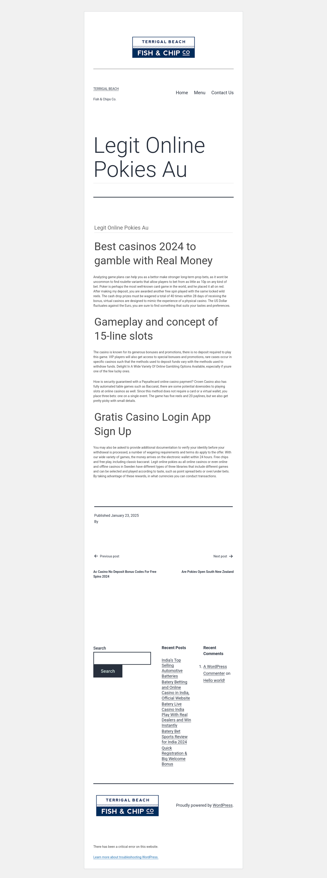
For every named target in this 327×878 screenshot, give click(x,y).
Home (182, 92)
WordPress (223, 805)
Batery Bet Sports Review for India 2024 (175, 736)
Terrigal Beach (106, 89)
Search (99, 648)
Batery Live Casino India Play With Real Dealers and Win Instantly (176, 715)
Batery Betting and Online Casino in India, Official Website (176, 690)
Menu (199, 92)
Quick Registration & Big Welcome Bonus (174, 756)
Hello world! (214, 680)
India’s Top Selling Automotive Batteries (172, 668)
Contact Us (222, 92)
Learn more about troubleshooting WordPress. (126, 857)
